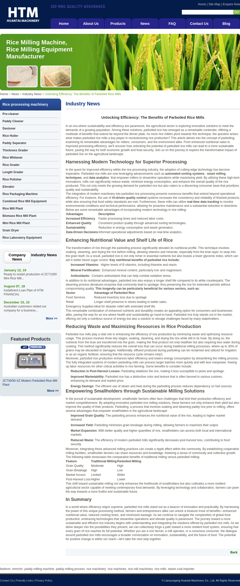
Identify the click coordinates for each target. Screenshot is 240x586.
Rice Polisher (12, 179)
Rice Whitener (13, 157)
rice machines (117, 569)
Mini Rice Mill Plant (16, 223)
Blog (226, 24)
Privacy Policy (43, 580)
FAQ (172, 24)
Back (233, 552)
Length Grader (13, 172)
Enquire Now (231, 4)
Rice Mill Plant (13, 208)
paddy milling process (70, 569)
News (145, 24)
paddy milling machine (39, 569)
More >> (51, 318)
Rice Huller (10, 136)
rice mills (160, 569)
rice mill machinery (140, 569)
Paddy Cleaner (13, 121)
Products (118, 24)
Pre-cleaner (11, 114)
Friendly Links (24, 580)
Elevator (8, 186)
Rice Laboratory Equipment (22, 237)
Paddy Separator (14, 143)
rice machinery (96, 569)
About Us (91, 24)
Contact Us (199, 24)
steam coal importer (181, 569)
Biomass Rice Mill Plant (19, 216)
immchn (17, 569)
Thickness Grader (15, 150)
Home (202, 4)
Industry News (31, 94)
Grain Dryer (11, 230)
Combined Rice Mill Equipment (25, 201)
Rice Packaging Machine (20, 194)
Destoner (9, 128)
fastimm (5, 569)
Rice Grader (11, 165)
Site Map (214, 4)
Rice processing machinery (25, 104)
